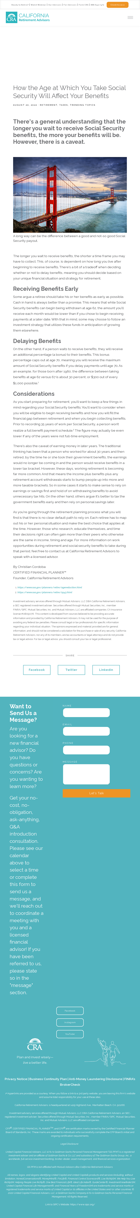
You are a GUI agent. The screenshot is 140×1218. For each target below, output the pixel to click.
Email (68, 724)
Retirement (48, 105)
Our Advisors (54, 5)
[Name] (86, 712)
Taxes (63, 105)
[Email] (86, 731)
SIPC (112, 1116)
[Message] (86, 774)
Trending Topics (83, 105)
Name (67, 705)
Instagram (70, 1022)
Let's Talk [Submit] (96, 793)
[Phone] (86, 750)
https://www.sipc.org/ (82, 1204)
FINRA (104, 1116)
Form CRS (84, 5)
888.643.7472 (98, 5)
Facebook (37, 670)
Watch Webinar (38, 5)
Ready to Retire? (19, 5)
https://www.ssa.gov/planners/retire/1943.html (45, 592)
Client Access (118, 5)
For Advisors (70, 5)
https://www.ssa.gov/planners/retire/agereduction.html (50, 587)
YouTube (70, 1034)
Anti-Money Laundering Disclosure (95, 1079)
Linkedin (106, 670)
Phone (68, 743)
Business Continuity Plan (48, 1079)
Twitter (71, 670)
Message (70, 761)
